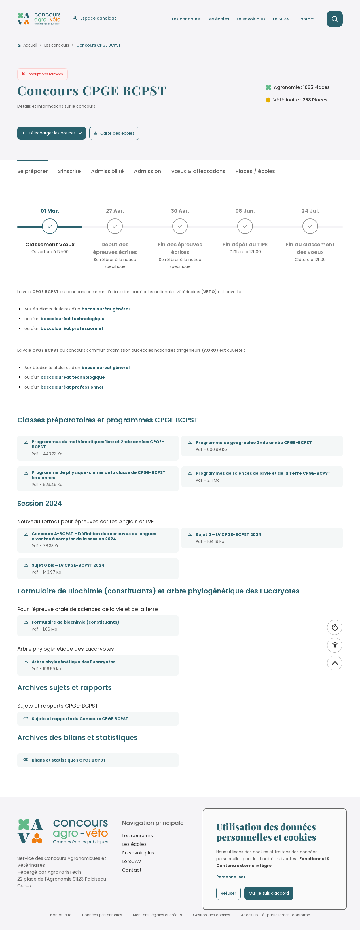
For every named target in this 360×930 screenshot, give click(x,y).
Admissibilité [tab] (107, 171)
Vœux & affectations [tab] (198, 171)
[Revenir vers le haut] (334, 663)
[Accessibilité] (334, 645)
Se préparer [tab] (32, 171)
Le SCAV (281, 19)
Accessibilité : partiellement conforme (275, 914)
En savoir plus (251, 19)
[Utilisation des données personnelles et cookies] (334, 627)
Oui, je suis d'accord (269, 893)
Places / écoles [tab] (255, 171)
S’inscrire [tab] (69, 171)
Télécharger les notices (52, 133)
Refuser (228, 893)
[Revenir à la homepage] (62, 831)
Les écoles (218, 19)
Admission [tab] (147, 171)
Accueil (30, 45)
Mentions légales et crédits (157, 914)
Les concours (186, 19)
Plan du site (60, 914)
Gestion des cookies (211, 914)
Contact (306, 19)
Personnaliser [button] (230, 877)
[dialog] (275, 859)
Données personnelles (102, 914)
